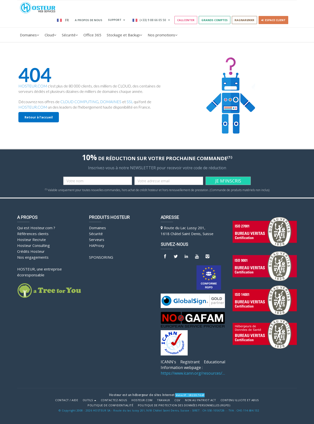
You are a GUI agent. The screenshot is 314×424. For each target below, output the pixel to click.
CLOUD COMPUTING (79, 101)
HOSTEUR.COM (32, 86)
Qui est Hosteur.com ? (36, 227)
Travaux (163, 400)
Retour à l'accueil (39, 117)
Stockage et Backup (124, 34)
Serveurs (96, 239)
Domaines (29, 34)
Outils (89, 400)
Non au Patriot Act (200, 400)
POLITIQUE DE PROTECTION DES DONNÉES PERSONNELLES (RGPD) (184, 405)
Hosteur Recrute (31, 239)
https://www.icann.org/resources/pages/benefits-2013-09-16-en (193, 373)
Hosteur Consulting (33, 245)
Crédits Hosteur (31, 251)
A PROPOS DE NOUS (88, 20)
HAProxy (96, 245)
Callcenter (186, 20)
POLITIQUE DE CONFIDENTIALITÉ (110, 405)
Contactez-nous (114, 400)
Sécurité (70, 34)
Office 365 (92, 34)
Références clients (33, 233)
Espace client (273, 20)
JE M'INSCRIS (228, 181)
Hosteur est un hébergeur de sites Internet (142, 395)
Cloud (50, 34)
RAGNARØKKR (244, 20)
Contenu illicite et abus (240, 400)
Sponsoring (101, 257)
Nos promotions (163, 34)
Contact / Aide (66, 400)
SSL (130, 101)
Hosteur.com (142, 400)
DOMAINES (110, 101)
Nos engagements (33, 257)
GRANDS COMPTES (214, 20)
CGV (177, 400)
